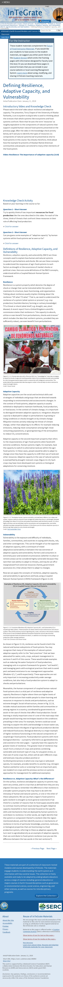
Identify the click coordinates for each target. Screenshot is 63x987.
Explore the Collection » (46, 895)
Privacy (5, 929)
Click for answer (10, 226)
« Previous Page (37, 848)
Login (47, 6)
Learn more (22, 73)
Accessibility (7, 923)
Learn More (5, 37)
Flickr (19, 529)
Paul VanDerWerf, (12, 529)
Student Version (20, 58)
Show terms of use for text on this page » (38, 935)
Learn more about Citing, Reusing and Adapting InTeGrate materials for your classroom (40, 946)
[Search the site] (49, 30)
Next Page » (51, 848)
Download (44, 21)
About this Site (8, 920)
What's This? (6, 961)
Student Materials (40, 24)
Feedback (6, 932)
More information (28, 943)
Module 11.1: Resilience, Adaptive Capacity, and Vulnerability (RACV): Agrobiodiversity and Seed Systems (30, 26)
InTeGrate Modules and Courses (11, 24)
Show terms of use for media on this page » (39, 939)
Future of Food (28, 24)
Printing (5, 926)
